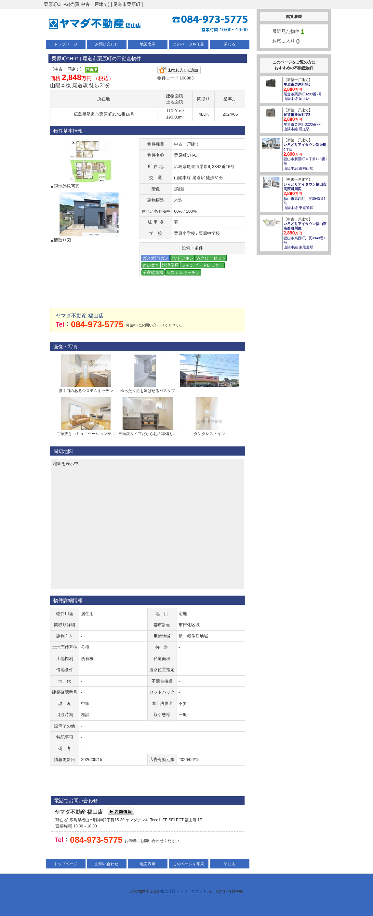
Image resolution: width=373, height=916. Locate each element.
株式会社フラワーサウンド (183, 891)
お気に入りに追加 (179, 70)
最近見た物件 (288, 31)
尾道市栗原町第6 (297, 84)
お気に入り (286, 41)
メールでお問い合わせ (147, 295)
